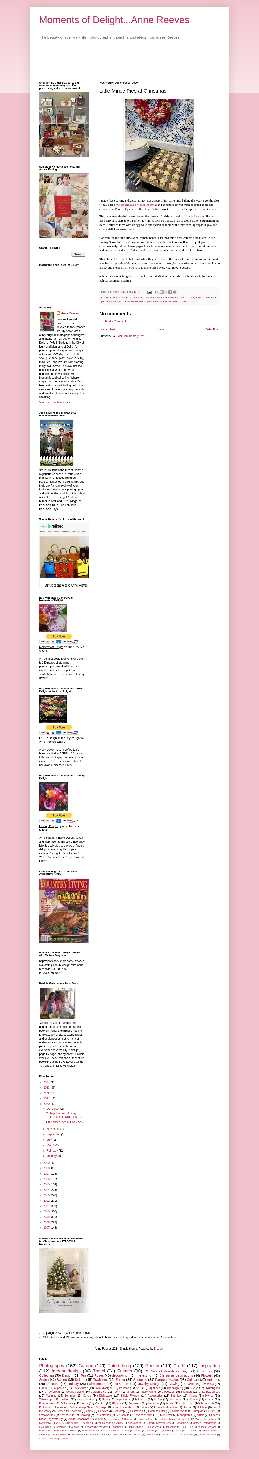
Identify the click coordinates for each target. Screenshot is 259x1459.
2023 (47, 1087)
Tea (83, 1375)
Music (200, 1415)
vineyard (67, 1438)
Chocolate (207, 1384)
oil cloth (150, 1430)
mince (126, 301)
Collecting (46, 1375)
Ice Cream (121, 1384)
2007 (47, 1227)
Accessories (155, 1395)
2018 (47, 1168)
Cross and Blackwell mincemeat (137, 204)
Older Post (212, 329)
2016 (47, 1179)
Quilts (212, 1411)
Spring (44, 1379)
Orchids (100, 1403)
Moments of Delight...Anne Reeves (114, 19)
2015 (47, 1184)
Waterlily (57, 1419)
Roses (99, 1375)
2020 (47, 1103)
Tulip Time (187, 1426)
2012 (47, 1200)
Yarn (58, 1423)
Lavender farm (143, 1415)
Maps (93, 1434)
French (194, 1388)
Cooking (85, 1415)
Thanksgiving (175, 1388)
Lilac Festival (78, 1434)
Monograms (184, 1415)
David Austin (80, 1388)
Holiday (73, 1384)
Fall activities (103, 1415)
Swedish (75, 1411)
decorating (119, 1375)
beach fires (152, 1434)
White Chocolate (78, 1419)
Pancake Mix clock (207, 1434)
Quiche (42, 1438)
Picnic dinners (135, 1426)
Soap (102, 1407)
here (214, 209)
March (51, 1145)
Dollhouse (67, 1403)
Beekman (44, 1430)
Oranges (118, 1426)
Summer (69, 1395)
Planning (51, 1395)
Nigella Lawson (194, 216)
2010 (47, 1211)
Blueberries (46, 1403)
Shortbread (154, 1426)
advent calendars (123, 1407)
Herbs (84, 1403)
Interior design (66, 1371)
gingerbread (52, 1391)
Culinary (193, 1379)
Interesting (143, 1375)
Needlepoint (134, 1423)
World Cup (135, 1434)
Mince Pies (137, 301)
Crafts (179, 1365)
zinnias (193, 1430)
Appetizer (168, 1391)
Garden (86, 1365)
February (53, 1150)
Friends (124, 1371)
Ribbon (116, 1403)
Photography (51, 1365)
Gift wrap (119, 1411)
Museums (175, 1399)
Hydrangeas (212, 1388)
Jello (187, 1419)
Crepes (75, 1426)
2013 (47, 1195)
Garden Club (98, 1391)
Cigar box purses (209, 1391)
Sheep (125, 1430)
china (89, 1411)
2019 (47, 1162)
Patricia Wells (178, 1411)
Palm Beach (96, 1384)
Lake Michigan (104, 1388)
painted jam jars (207, 1426)
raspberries (165, 1430)
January (52, 1156)
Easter (120, 1379)
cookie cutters (86, 1399)
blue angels (71, 1423)
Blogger (159, 1348)
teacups (180, 1430)
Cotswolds (60, 1434)
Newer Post (108, 329)
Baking (114, 297)
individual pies (114, 301)
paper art (88, 1423)
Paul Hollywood (171, 301)
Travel (99, 1371)
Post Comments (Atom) (130, 336)
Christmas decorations (176, 1375)
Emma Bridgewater (166, 1407)
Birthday (176, 1395)
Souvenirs (134, 1403)
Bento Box (60, 1430)
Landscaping (91, 1426)
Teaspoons (118, 1434)
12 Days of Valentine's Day (166, 1371)
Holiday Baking (195, 297)
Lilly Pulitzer (164, 1415)
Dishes (144, 1407)
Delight (80, 1379)
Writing (65, 1399)
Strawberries (47, 1415)
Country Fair (145, 1419)
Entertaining (119, 1365)
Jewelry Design (148, 1384)
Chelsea (128, 1419)
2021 (47, 1098)
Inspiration (209, 1365)
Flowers (207, 1375)
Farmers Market (167, 1379)
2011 (47, 1206)
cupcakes (60, 1388)
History (187, 1407)
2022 (47, 1093)
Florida (43, 1388)
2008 (47, 1222)
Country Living (75, 1391)
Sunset (193, 1399)
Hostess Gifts (156, 1411)
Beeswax (114, 1419)
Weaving (54, 1438)
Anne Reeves (70, 313)
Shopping (140, 1379)
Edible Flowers (130, 1395)
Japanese (154, 1388)
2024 (47, 1082)
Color (191, 1384)
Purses (61, 1411)
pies (184, 301)
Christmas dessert (142, 297)
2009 (47, 1217)
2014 (47, 1190)
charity (209, 1399)
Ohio (105, 1426)
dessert (181, 297)
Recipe (152, 1365)
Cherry (193, 1395)
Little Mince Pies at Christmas (64, 1122)
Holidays (202, 1407)
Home (160, 329)
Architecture (67, 1415)
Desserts (53, 1384)
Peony (117, 1391)
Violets (137, 1430)
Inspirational (123, 1399)
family (169, 1403)
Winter (99, 1419)
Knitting (43, 1407)
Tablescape (46, 1399)
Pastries (124, 1388)
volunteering (104, 1423)
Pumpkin (197, 1411)
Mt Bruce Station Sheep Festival (100, 1430)
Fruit (105, 1399)
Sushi (104, 1434)
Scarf (149, 1423)
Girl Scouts (123, 1415)
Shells (131, 1391)
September (54, 1134)
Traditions (100, 1379)
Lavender (61, 1407)
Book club (207, 1403)
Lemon (142, 1399)
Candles (103, 1411)
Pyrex (198, 1419)
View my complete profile (54, 402)
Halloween (136, 1411)
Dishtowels (106, 1395)
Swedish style (163, 1423)
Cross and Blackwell (164, 297)
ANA (139, 1388)
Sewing (174, 1384)
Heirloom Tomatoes (169, 1419)
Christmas (124, 297)
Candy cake (187, 1434)
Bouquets (187, 1391)
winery (119, 1423)
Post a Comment (115, 321)
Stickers (211, 1419)
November (53, 1128)
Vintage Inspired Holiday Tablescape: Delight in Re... (64, 1115)
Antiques (213, 1379)
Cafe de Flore (170, 1434)
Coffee (87, 1395)
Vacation (153, 1403)
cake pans (45, 1426)
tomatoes (61, 1426)
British (73, 1430)
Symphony (45, 1423)
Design (67, 1375)
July (50, 1139)
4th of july (187, 1403)
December (53, 1108)
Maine (158, 1399)
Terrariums (182, 1423)
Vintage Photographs (204, 1423)
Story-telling (148, 1391)
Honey (209, 1395)
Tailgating (171, 1426)
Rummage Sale (83, 1407)
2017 (47, 1173)
